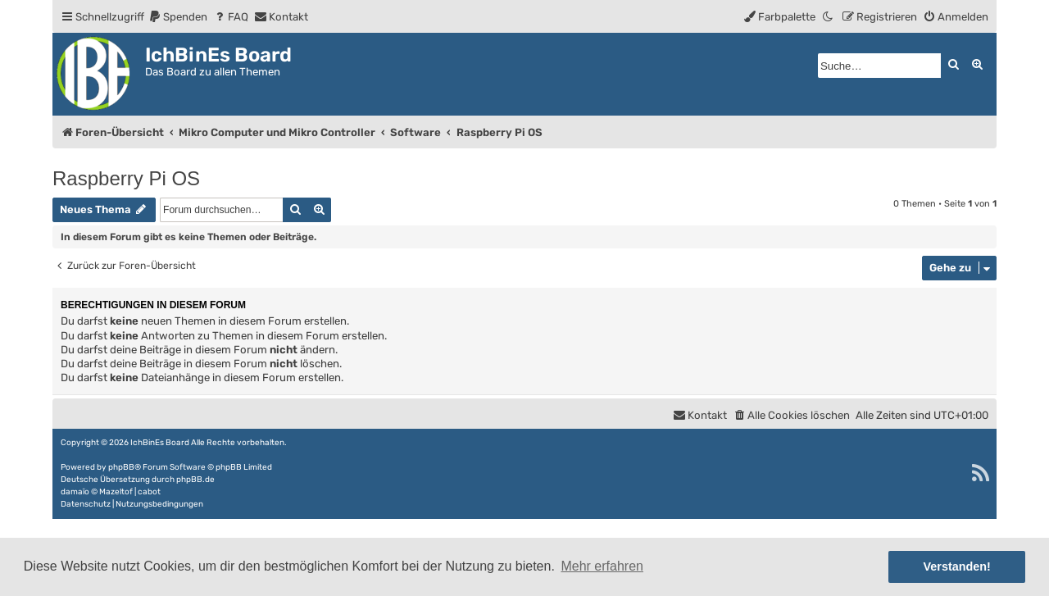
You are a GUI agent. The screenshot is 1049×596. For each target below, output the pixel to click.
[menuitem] (177, 17)
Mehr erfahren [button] (602, 566)
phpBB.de (195, 480)
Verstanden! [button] (957, 566)
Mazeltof (116, 492)
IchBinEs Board (159, 443)
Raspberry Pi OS (126, 178)
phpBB (121, 467)
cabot (149, 492)
